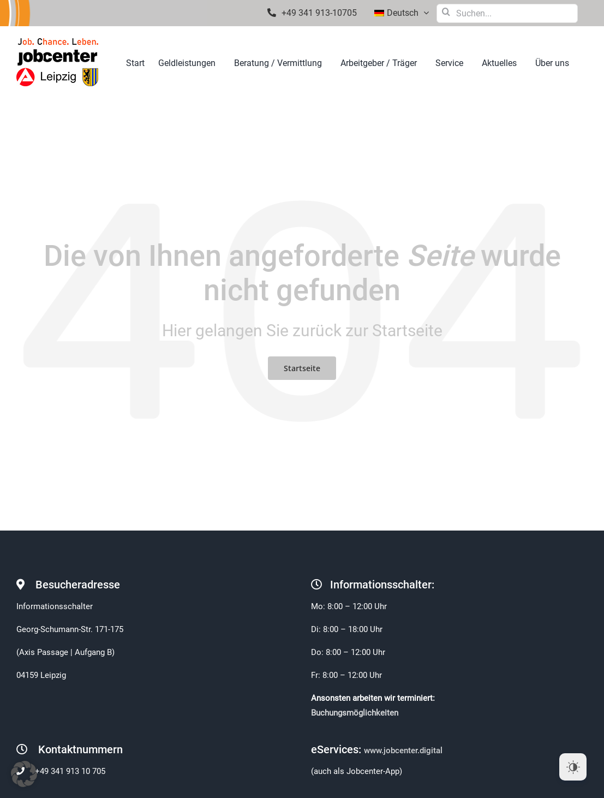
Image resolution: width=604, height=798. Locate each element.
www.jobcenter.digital (404, 750)
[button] (24, 774)
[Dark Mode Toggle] (573, 767)
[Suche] (446, 11)
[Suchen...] (507, 13)
